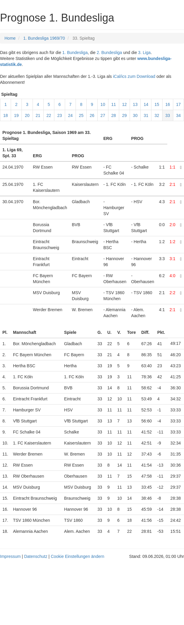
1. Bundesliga (75, 52)
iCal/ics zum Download (134, 76)
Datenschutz (35, 556)
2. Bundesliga (109, 52)
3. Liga (144, 52)
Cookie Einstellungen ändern (77, 556)
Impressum (10, 556)
